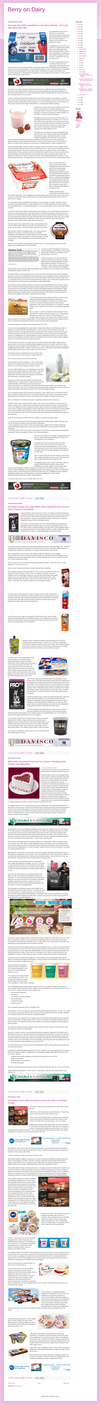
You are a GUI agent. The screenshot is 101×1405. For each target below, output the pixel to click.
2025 (79, 26)
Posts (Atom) (18, 1386)
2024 (79, 29)
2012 (79, 104)
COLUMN (40, 102)
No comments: (29, 498)
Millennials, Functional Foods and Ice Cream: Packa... (85, 85)
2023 (79, 31)
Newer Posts (11, 1383)
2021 (79, 36)
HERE (57, 58)
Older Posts (66, 1383)
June (80, 63)
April (80, 67)
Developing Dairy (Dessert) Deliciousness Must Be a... (86, 90)
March (81, 69)
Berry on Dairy (26, 9)
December (82, 49)
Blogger (57, 1396)
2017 (79, 45)
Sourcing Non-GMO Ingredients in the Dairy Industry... (85, 75)
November (82, 51)
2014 (79, 100)
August (81, 58)
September (82, 56)
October (81, 53)
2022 (79, 33)
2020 (79, 38)
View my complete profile (78, 125)
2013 (79, 102)
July (80, 60)
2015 (79, 97)
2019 (79, 40)
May (80, 65)
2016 (79, 47)
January (81, 94)
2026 (79, 24)
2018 (79, 42)
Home (39, 1383)
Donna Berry (79, 121)
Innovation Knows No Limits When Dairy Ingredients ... (86, 80)
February (81, 72)
